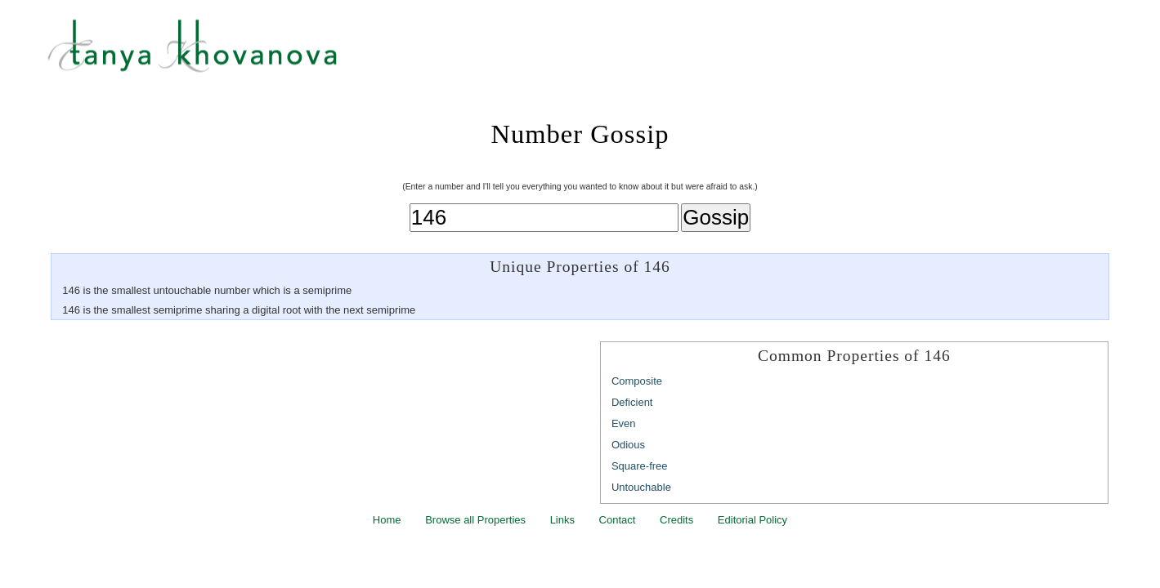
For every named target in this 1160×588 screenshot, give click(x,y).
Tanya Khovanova (600, 53)
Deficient (632, 402)
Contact (617, 520)
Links (562, 520)
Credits (676, 520)
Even (623, 423)
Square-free (639, 466)
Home (387, 520)
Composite (636, 381)
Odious (628, 445)
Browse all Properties (475, 520)
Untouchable (641, 487)
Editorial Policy (752, 520)
